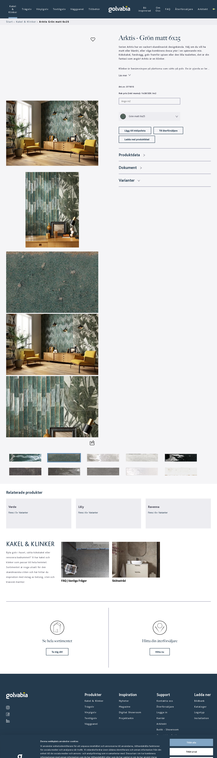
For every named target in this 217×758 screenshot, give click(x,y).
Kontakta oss (165, 700)
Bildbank (199, 700)
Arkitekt (203, 9)
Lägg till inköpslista (134, 130)
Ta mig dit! (57, 652)
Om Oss (158, 9)
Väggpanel (77, 9)
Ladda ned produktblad (136, 139)
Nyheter (124, 700)
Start (10, 21)
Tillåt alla (191, 720)
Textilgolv (59, 9)
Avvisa (191, 738)
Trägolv (27, 9)
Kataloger (200, 706)
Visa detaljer (166, 752)
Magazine (125, 706)
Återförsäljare (184, 9)
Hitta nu (159, 652)
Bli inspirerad (145, 9)
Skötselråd (119, 581)
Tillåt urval (191, 729)
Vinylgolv (42, 9)
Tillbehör (94, 9)
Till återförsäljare (168, 130)
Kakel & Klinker (12, 9)
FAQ (168, 9)
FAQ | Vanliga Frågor (74, 581)
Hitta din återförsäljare (159, 641)
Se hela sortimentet (57, 641)
